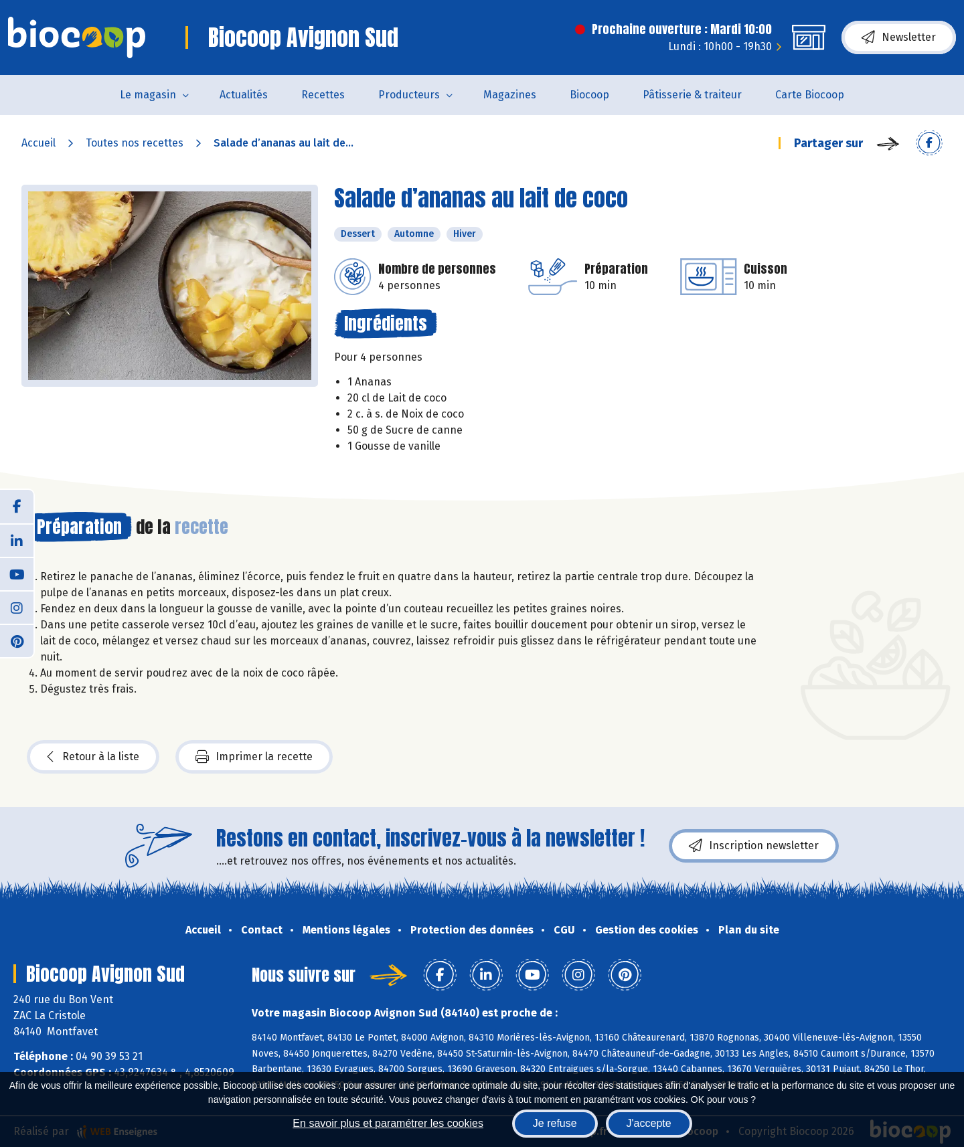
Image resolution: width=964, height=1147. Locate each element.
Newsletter (899, 37)
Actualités (244, 94)
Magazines (509, 94)
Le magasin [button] (148, 94)
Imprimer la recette (254, 757)
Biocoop (589, 94)
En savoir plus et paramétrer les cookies (388, 1123)
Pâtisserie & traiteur (692, 94)
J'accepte (649, 1123)
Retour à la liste (93, 757)
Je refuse (555, 1123)
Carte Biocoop (809, 94)
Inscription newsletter (754, 846)
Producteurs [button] (409, 94)
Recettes (323, 94)
